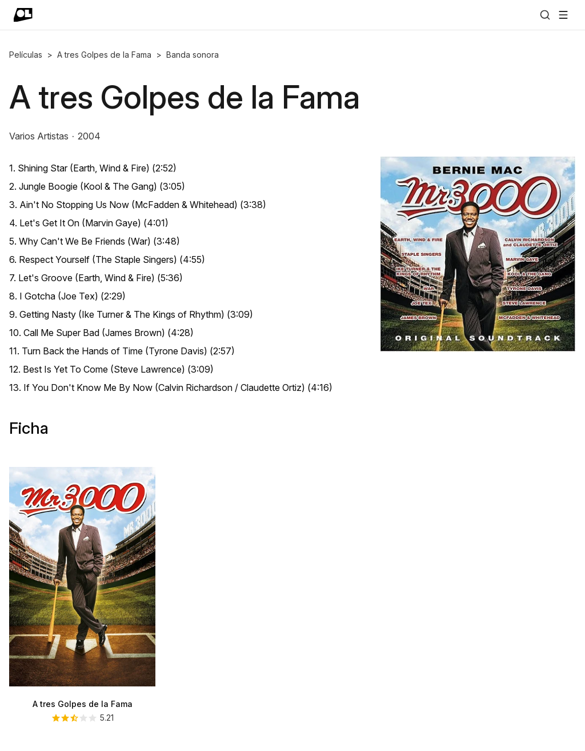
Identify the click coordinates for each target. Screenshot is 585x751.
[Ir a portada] (23, 15)
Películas (25, 54)
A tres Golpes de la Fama (104, 54)
